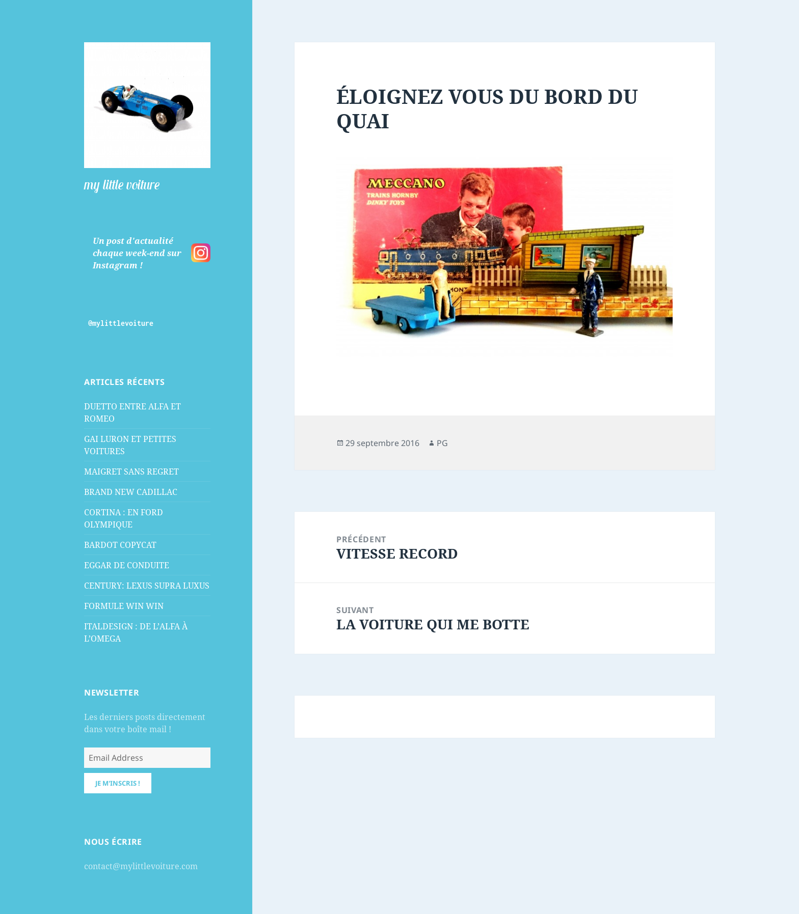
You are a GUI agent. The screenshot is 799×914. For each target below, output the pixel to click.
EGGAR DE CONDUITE (126, 565)
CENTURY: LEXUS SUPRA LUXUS (146, 585)
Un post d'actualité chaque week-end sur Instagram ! (137, 253)
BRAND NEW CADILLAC (130, 491)
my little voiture (121, 184)
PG (442, 443)
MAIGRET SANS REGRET (131, 471)
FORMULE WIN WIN (124, 606)
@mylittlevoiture (120, 323)
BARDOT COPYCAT (120, 544)
